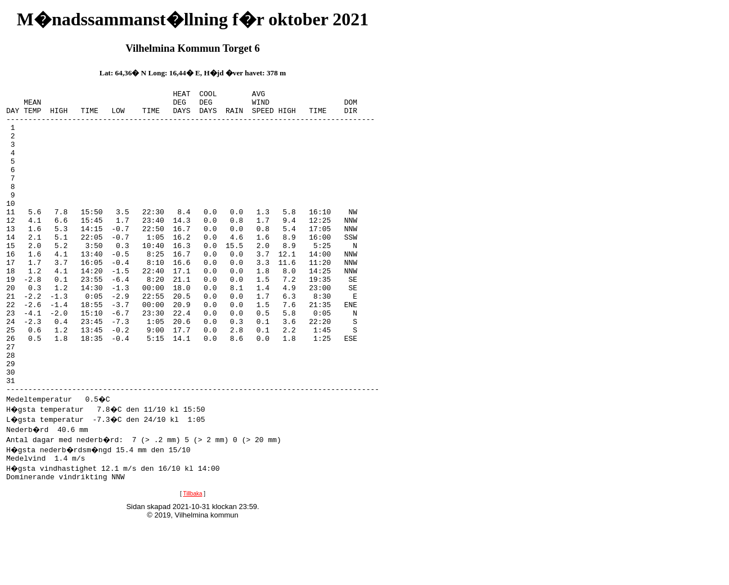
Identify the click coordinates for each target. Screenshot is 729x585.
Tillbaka (192, 558)
